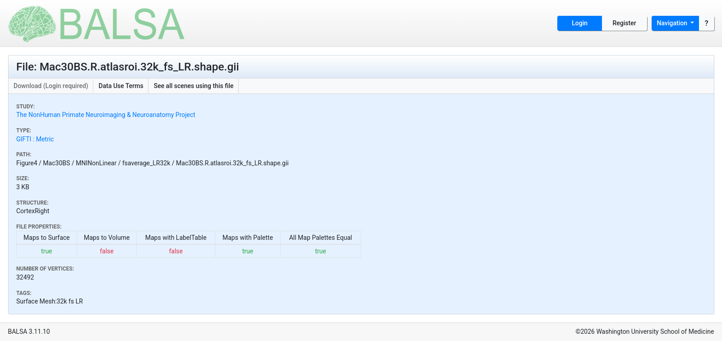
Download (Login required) (51, 85)
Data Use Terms (121, 85)
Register (624, 23)
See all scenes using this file (194, 85)
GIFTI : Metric (35, 139)
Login (580, 23)
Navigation (673, 23)
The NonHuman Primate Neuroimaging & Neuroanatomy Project (105, 114)
